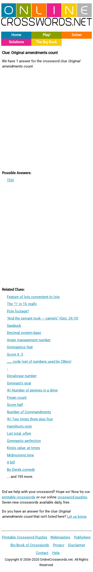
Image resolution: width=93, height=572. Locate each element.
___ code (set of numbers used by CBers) (39, 361)
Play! (46, 35)
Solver (77, 35)
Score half (15, 405)
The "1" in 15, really (22, 304)
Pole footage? (18, 311)
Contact (42, 553)
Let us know (76, 516)
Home (16, 35)
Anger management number (29, 340)
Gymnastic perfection (24, 441)
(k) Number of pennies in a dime (32, 390)
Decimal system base (24, 333)
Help (56, 553)
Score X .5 (15, 354)
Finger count (17, 397)
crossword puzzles (72, 497)
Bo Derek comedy (21, 469)
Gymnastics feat (20, 347)
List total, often (19, 433)
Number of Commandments (29, 412)
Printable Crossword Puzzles (24, 537)
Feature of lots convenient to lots (33, 297)
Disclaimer (76, 545)
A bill (11, 462)
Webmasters (60, 537)
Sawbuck (14, 326)
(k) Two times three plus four (30, 419)
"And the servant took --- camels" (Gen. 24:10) (42, 318)
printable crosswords (18, 497)
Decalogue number (22, 376)
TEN (10, 180)
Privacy (58, 545)
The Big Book (46, 42)
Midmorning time (20, 455)
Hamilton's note (19, 426)
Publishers (82, 537)
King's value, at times (23, 448)
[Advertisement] (46, 119)
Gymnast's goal (19, 383)
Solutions (16, 42)
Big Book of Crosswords (29, 545)
